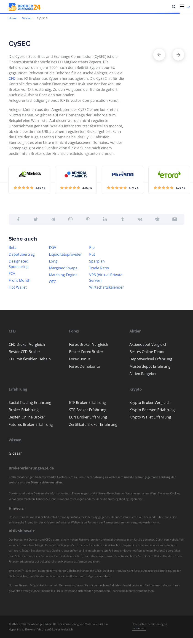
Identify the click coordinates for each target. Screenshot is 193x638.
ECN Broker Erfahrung (88, 417)
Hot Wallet (18, 287)
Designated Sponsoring (19, 264)
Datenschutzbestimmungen (149, 624)
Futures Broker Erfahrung (31, 424)
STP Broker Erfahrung (87, 409)
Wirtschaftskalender (106, 287)
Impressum (139, 628)
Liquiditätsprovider (65, 254)
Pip (92, 247)
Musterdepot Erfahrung (149, 366)
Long (53, 261)
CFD (12, 78)
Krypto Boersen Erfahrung (152, 409)
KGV (52, 247)
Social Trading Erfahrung (30, 402)
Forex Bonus (80, 359)
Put (92, 254)
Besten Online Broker (27, 417)
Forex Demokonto (84, 366)
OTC (52, 281)
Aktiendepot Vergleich (148, 344)
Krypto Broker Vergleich (150, 402)
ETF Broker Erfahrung (87, 402)
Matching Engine (63, 274)
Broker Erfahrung (24, 409)
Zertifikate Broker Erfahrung (93, 424)
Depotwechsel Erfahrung (150, 359)
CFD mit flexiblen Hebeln (30, 359)
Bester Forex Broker (86, 351)
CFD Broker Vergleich (27, 344)
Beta (12, 247)
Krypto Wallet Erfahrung (150, 417)
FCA (12, 273)
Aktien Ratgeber (143, 373)
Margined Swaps (63, 268)
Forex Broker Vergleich (88, 344)
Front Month (19, 280)
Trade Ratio (99, 268)
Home (12, 18)
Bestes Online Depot (147, 351)
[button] (173, 7)
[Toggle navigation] (182, 6)
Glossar (27, 18)
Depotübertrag (22, 254)
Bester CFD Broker (24, 351)
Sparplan (97, 261)
